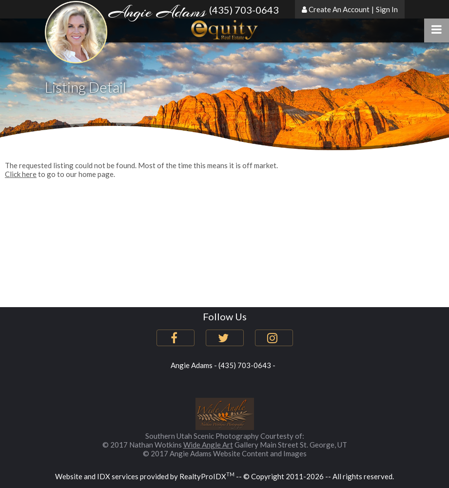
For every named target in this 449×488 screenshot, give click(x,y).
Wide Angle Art (208, 444)
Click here (21, 174)
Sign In (387, 9)
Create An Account (339, 9)
